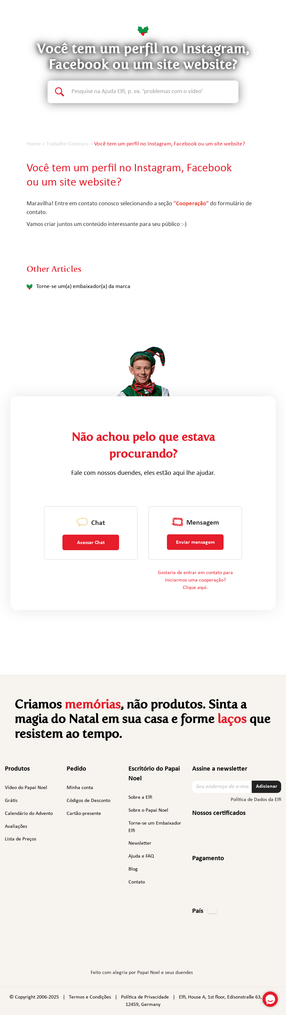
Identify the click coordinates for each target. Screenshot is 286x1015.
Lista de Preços (20, 839)
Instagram (122, 952)
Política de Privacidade (145, 997)
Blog (133, 869)
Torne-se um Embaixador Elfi (154, 827)
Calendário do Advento (29, 813)
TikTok (178, 953)
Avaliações (16, 826)
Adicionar (266, 786)
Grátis (11, 800)
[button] (204, 911)
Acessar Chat (91, 542)
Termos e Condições (90, 997)
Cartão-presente (84, 813)
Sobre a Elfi (140, 797)
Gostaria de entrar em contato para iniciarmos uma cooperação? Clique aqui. (195, 580)
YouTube (162, 952)
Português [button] (257, 18)
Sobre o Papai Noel (148, 810)
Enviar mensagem (195, 542)
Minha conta (80, 787)
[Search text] (155, 91)
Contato (136, 882)
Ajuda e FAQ (141, 856)
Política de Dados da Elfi (256, 799)
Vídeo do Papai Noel (26, 787)
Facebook (107, 952)
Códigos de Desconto (88, 800)
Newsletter (139, 843)
